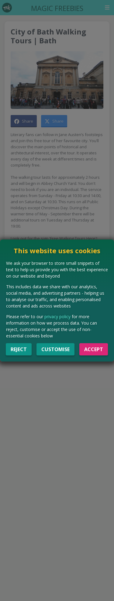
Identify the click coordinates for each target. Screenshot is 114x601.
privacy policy (57, 316)
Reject (19, 349)
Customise (55, 349)
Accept (93, 349)
